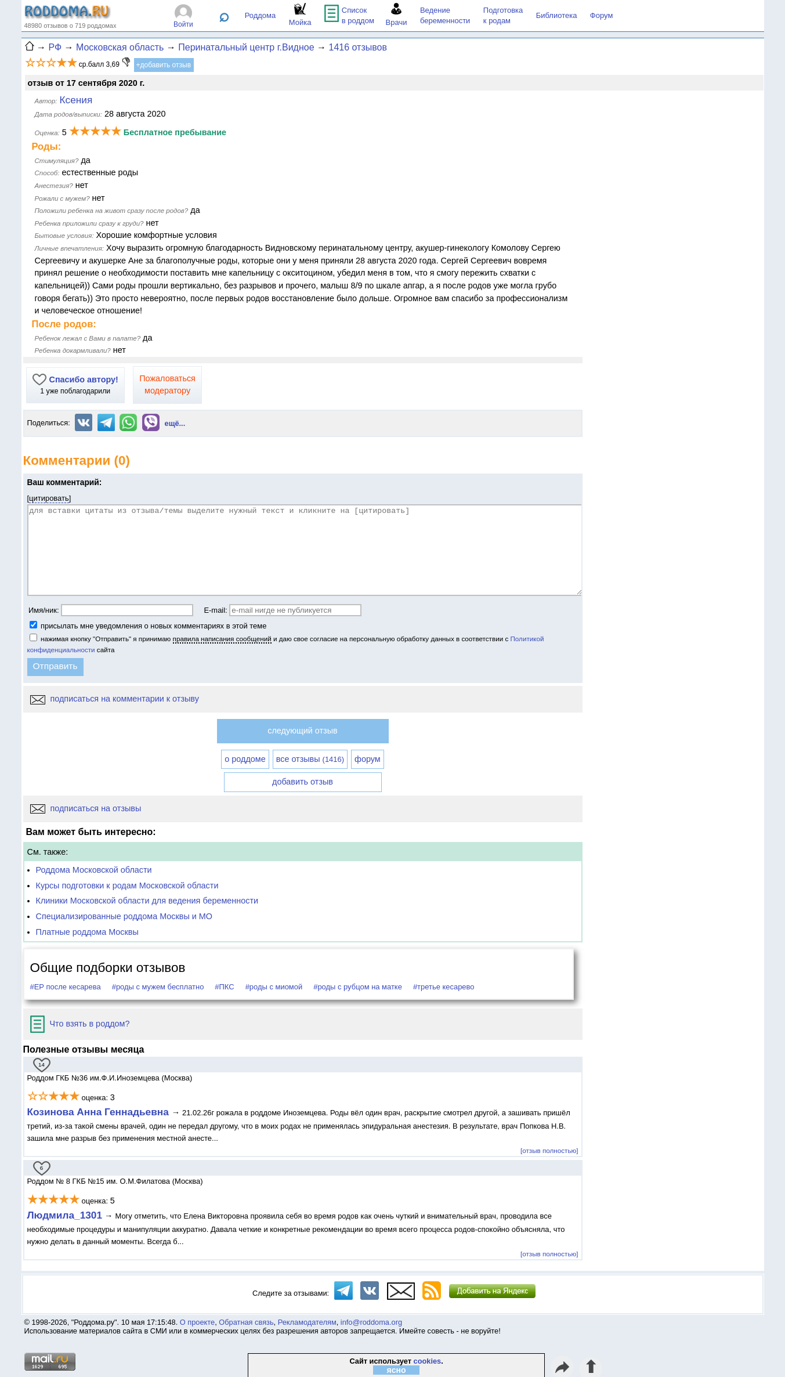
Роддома (260, 15)
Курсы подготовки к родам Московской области (127, 885)
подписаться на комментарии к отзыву (114, 698)
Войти (183, 24)
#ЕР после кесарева (65, 986)
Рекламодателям (307, 1322)
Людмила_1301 (65, 1215)
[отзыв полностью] (549, 1150)
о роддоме (245, 759)
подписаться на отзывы (86, 808)
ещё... (175, 423)
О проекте (197, 1322)
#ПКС (224, 986)
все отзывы (310, 759)
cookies (428, 1361)
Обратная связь (246, 1322)
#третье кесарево (444, 986)
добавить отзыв (302, 781)
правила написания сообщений (222, 638)
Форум (601, 15)
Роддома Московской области (94, 869)
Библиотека (556, 15)
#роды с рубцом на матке (357, 986)
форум (367, 759)
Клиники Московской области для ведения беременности (147, 900)
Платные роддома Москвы (87, 932)
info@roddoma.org (371, 1322)
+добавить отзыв (163, 65)
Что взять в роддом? (80, 1023)
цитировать (49, 498)
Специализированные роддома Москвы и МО (124, 916)
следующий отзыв (302, 730)
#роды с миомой (274, 986)
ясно (396, 1370)
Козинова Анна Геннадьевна (99, 1112)
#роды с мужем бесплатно (158, 986)
